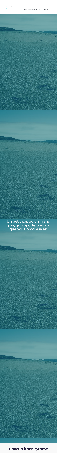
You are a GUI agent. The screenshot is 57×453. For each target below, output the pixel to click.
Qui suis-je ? (30, 4)
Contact (45, 9)
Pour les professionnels (32, 10)
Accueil (22, 4)
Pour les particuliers (44, 4)
